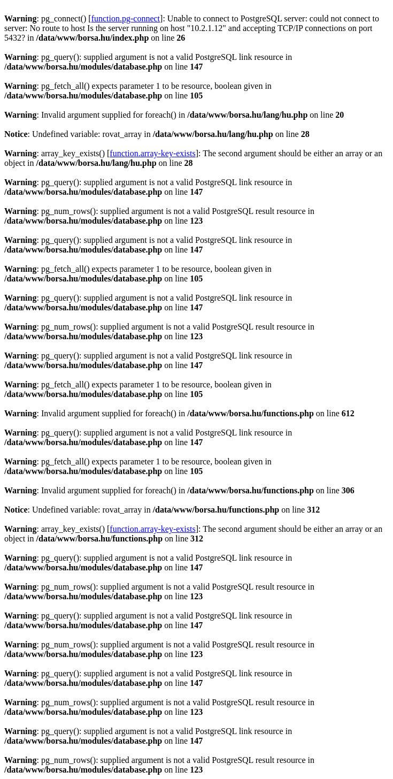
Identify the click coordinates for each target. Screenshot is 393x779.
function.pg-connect (125, 18)
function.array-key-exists (152, 153)
